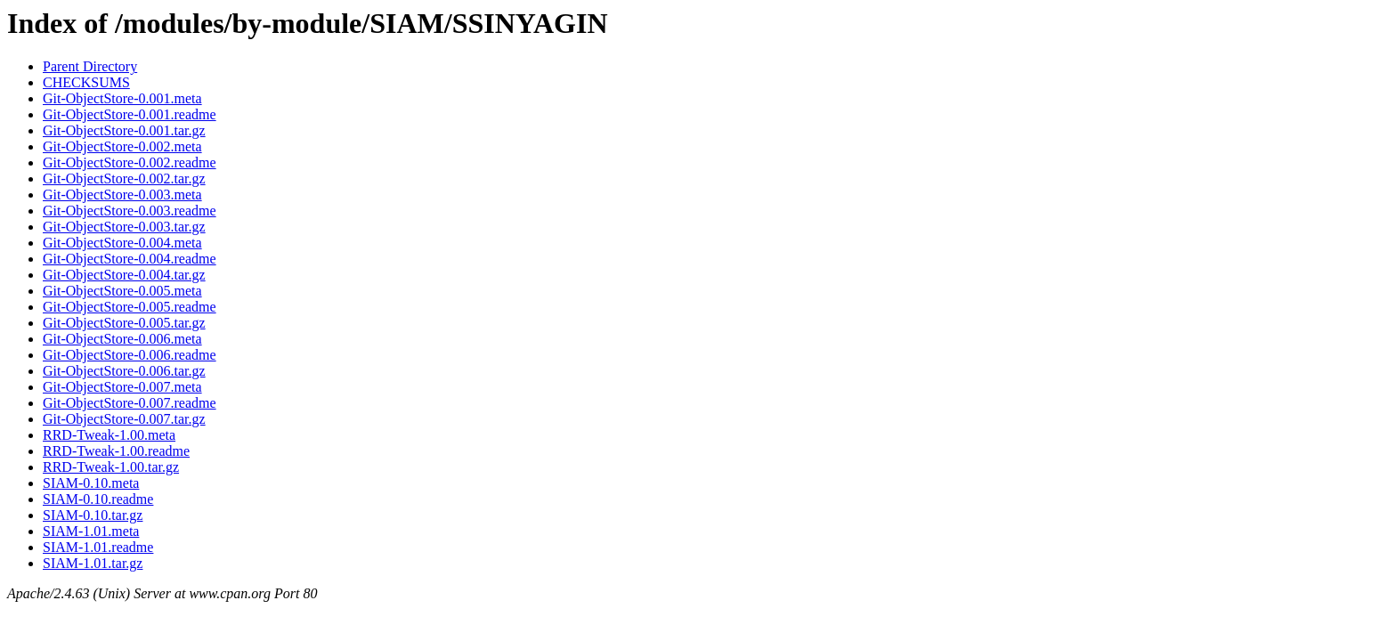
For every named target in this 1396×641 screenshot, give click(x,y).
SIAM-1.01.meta (91, 531)
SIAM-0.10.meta (91, 483)
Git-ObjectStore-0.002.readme (129, 162)
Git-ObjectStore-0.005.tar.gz (124, 322)
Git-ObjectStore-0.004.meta (122, 242)
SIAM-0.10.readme (98, 499)
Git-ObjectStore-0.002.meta (122, 146)
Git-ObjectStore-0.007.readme (129, 402)
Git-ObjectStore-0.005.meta (122, 290)
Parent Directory (90, 66)
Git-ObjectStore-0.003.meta (122, 194)
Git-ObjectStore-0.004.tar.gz (124, 274)
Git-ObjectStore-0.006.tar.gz (124, 370)
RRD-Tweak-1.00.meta (109, 434)
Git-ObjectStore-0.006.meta (122, 338)
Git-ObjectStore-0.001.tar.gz (124, 130)
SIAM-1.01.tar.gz (92, 563)
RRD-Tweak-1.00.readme (116, 450)
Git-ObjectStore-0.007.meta (122, 386)
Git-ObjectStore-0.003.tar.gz (124, 226)
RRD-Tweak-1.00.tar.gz (111, 467)
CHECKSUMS (86, 82)
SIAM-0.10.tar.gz (92, 515)
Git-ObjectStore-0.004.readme (129, 258)
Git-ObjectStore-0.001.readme (129, 114)
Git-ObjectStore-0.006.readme (129, 354)
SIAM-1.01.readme (98, 547)
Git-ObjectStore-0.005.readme (129, 306)
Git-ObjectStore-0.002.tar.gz (124, 178)
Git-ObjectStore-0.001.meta (122, 98)
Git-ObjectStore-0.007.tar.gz (124, 418)
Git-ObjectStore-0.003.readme (129, 210)
